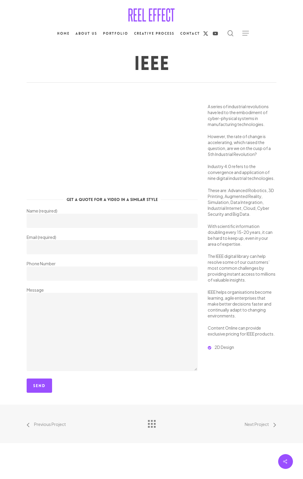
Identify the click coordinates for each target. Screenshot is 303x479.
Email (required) (112, 244)
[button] (245, 33)
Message (112, 329)
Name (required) (112, 218)
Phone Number (112, 271)
